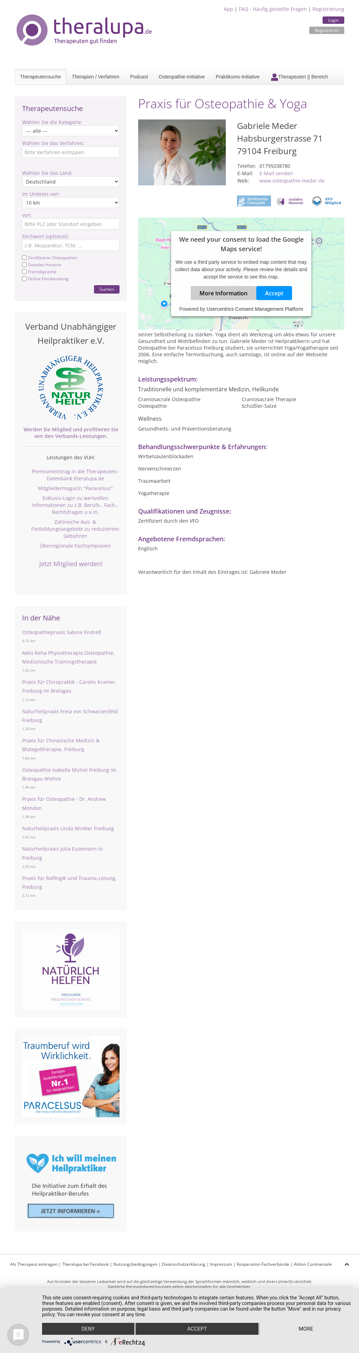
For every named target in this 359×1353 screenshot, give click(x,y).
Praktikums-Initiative (237, 77)
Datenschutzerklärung (183, 1264)
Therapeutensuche (40, 77)
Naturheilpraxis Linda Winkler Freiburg (68, 828)
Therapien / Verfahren (95, 77)
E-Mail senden (276, 173)
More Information (223, 293)
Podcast (139, 77)
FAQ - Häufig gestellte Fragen (273, 9)
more (306, 1329)
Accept (274, 293)
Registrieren (327, 30)
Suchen (107, 289)
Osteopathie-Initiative (182, 77)
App (228, 9)
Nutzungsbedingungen (135, 1264)
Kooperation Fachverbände (263, 1264)
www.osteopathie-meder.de (292, 180)
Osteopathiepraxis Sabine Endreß (61, 632)
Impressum (221, 1264)
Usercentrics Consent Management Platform (254, 309)
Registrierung (328, 9)
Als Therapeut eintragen (33, 1264)
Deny (88, 1329)
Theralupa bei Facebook (85, 1264)
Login (333, 20)
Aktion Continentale (313, 1264)
